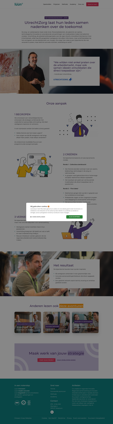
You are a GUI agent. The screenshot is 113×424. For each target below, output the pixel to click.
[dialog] (56, 212)
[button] (37, 217)
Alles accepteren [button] (74, 217)
